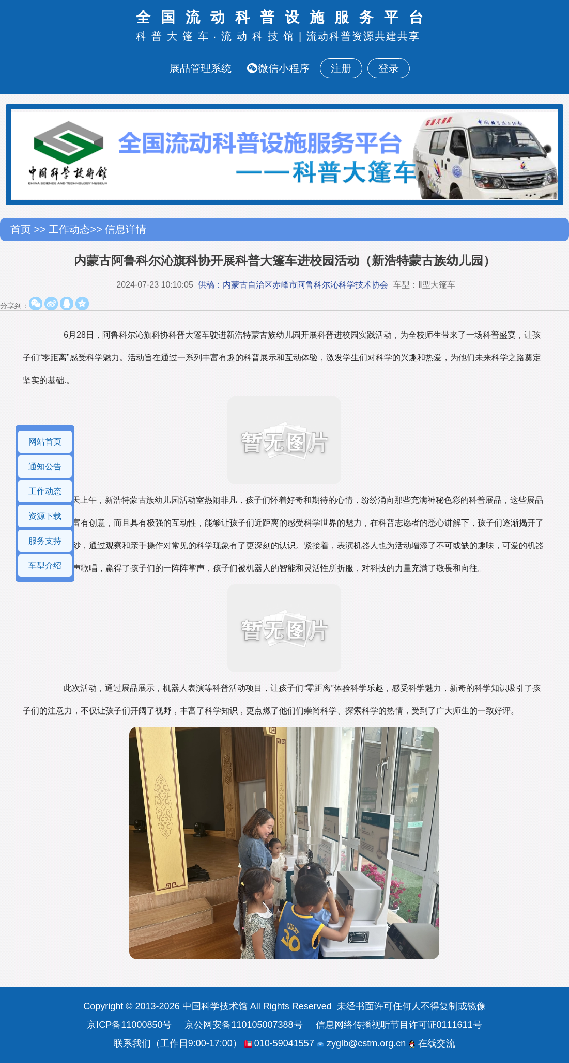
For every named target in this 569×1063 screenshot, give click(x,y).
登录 (388, 68)
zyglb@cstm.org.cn (361, 1043)
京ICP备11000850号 (129, 1025)
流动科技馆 (260, 36)
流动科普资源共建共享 (363, 36)
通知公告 (44, 466)
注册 (341, 68)
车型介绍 (44, 565)
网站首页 (44, 441)
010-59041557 (279, 1043)
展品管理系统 (201, 68)
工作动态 (69, 229)
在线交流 (431, 1043)
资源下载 (44, 516)
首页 (22, 229)
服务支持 (44, 540)
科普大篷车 (174, 36)
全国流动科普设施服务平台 (285, 17)
